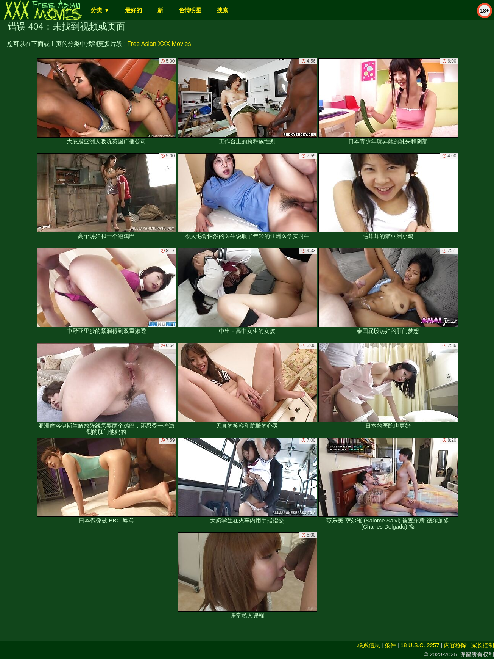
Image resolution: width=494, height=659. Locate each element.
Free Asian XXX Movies (159, 44)
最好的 (133, 10)
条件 (390, 645)
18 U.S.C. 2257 (419, 645)
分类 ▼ (100, 10)
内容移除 (455, 645)
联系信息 (368, 645)
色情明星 (190, 10)
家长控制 (482, 645)
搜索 (222, 10)
